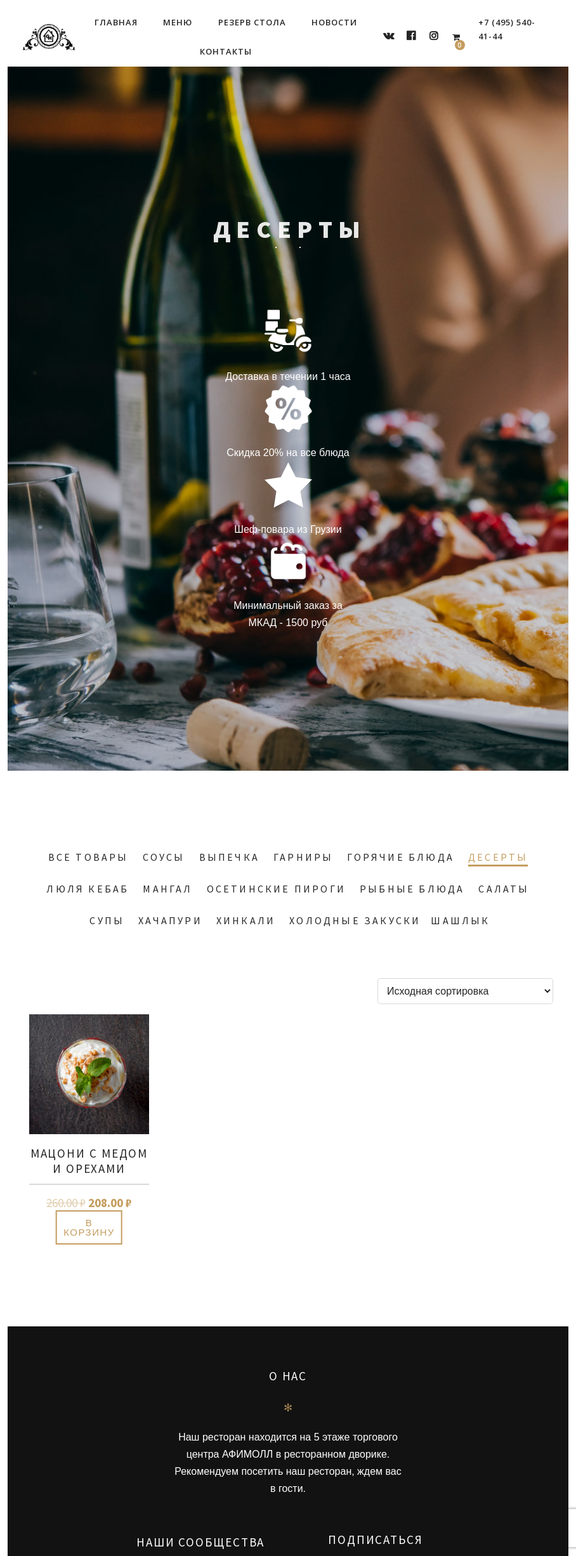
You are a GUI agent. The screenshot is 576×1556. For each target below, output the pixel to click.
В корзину (89, 1227)
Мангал (167, 888)
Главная (116, 22)
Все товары (88, 857)
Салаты (503, 888)
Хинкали (245, 920)
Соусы (164, 857)
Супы (106, 920)
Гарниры (303, 857)
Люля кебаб (87, 888)
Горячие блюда (400, 857)
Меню (177, 22)
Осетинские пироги (276, 888)
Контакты (226, 51)
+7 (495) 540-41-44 (506, 29)
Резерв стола (252, 22)
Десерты (498, 857)
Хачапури (170, 920)
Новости (334, 22)
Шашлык (460, 920)
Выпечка (229, 857)
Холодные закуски (355, 920)
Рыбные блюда (412, 888)
